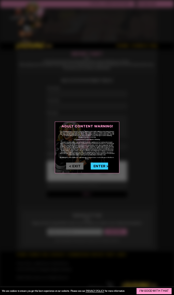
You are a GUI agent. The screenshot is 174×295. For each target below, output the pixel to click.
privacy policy (95, 290)
